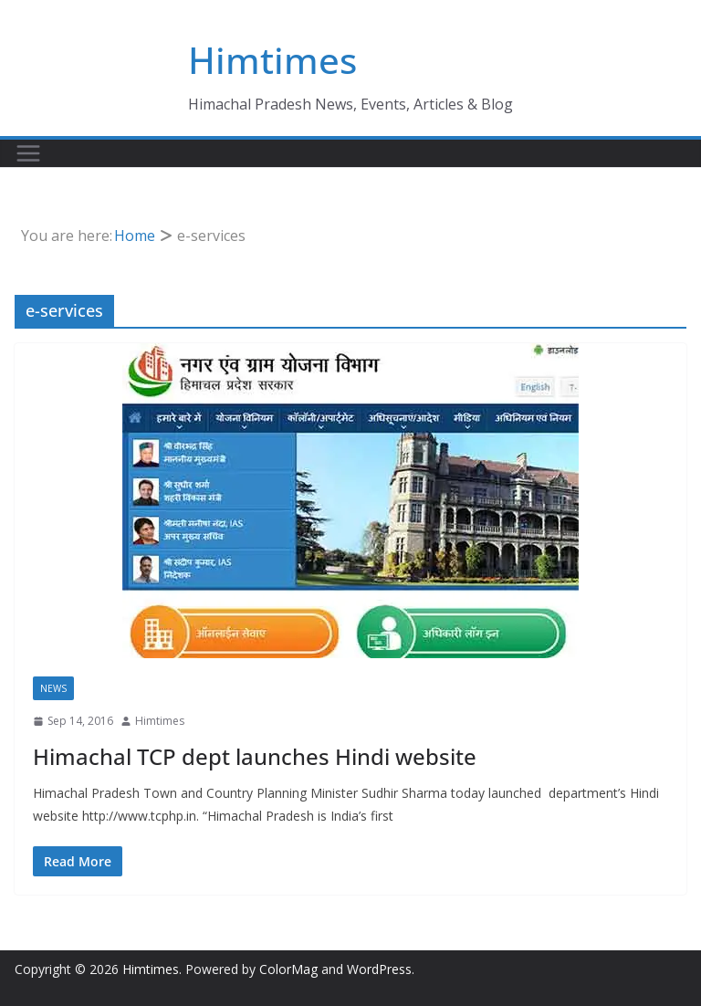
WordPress (379, 969)
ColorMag (288, 969)
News (53, 688)
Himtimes (272, 60)
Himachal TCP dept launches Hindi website (254, 756)
